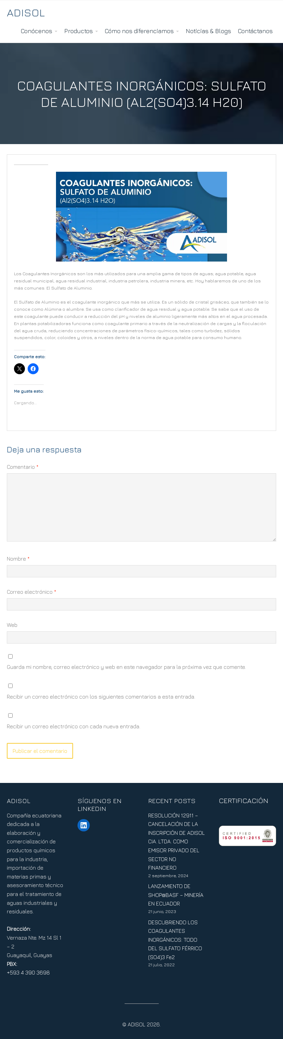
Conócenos (36, 30)
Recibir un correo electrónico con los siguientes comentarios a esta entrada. (101, 696)
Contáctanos (255, 30)
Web (12, 625)
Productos (78, 30)
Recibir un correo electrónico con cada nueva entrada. (73, 726)
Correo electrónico (31, 592)
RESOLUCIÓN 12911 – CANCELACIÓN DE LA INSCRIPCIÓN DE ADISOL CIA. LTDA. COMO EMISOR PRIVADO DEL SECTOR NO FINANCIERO (176, 841)
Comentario (23, 467)
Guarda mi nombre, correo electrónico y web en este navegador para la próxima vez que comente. (126, 667)
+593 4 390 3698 (28, 972)
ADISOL (26, 12)
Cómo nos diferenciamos (139, 30)
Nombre (18, 559)
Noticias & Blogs (208, 30)
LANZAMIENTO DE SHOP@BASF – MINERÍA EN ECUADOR (175, 895)
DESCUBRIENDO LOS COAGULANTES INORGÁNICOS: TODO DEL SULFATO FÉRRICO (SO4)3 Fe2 (175, 939)
